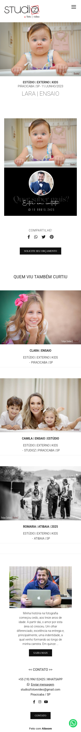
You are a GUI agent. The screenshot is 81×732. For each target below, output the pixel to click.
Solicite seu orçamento (40, 251)
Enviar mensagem (42, 684)
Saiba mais (40, 652)
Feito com (40, 728)
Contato (40, 715)
